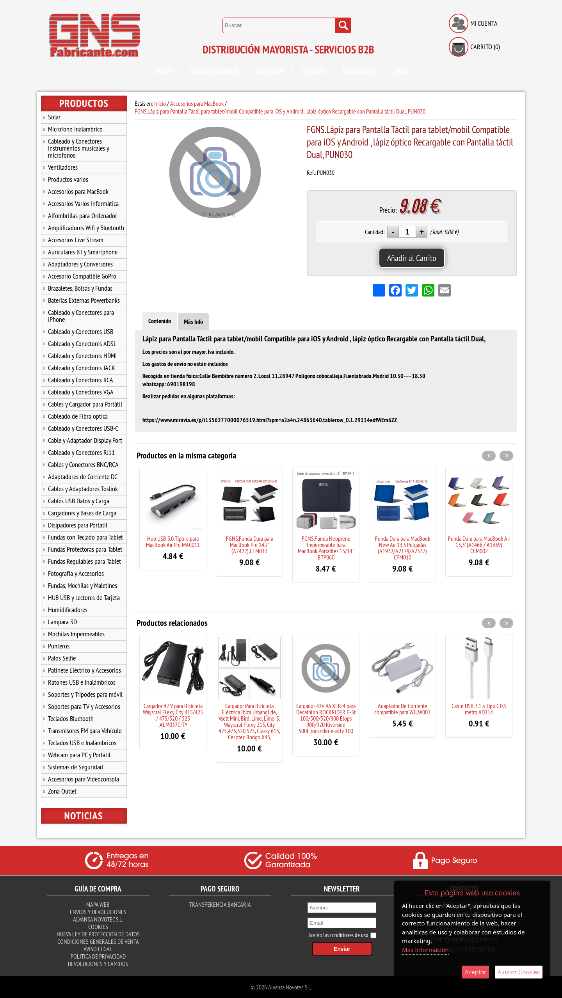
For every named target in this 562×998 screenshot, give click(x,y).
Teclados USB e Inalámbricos (82, 742)
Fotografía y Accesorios (76, 573)
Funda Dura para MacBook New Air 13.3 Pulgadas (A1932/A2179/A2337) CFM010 (402, 548)
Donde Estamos (213, 71)
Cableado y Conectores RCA (80, 379)
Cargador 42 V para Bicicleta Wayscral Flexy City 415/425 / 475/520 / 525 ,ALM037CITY (173, 715)
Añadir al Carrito (411, 257)
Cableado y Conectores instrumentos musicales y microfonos (78, 148)
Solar (54, 116)
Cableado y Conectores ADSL (82, 343)
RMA (401, 71)
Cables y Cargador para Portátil (85, 404)
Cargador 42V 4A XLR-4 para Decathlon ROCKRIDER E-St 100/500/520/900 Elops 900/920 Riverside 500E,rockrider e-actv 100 (326, 718)
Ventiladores (63, 167)
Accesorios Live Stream (75, 239)
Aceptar (475, 972)
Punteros (58, 645)
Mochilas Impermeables (76, 633)
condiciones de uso (349, 935)
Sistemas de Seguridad (75, 766)
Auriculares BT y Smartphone (82, 251)
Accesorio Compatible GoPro (82, 276)
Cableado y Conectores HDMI (82, 355)
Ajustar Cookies (519, 972)
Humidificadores (67, 609)
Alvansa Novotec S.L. (98, 919)
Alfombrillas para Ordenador (82, 215)
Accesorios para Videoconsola (83, 778)
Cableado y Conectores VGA (81, 391)
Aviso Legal (98, 949)
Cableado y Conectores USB (80, 331)
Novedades (360, 71)
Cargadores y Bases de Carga (82, 512)
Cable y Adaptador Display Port (85, 440)
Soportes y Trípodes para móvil (85, 694)
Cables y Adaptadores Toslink (83, 488)
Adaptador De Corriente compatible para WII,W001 (402, 709)
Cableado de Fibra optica (78, 416)
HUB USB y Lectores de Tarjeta (84, 597)
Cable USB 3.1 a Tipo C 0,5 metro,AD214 (479, 709)
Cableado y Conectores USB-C (83, 428)
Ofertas (313, 71)
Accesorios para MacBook (78, 191)
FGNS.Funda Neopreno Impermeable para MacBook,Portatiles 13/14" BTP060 (326, 548)
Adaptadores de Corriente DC (82, 476)
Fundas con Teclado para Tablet (85, 537)
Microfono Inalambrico (75, 128)
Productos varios (68, 179)
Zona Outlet (62, 791)
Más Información (425, 950)
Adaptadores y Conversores (80, 263)
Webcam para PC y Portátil (79, 754)
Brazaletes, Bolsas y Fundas (80, 288)
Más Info (193, 322)
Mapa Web (98, 904)
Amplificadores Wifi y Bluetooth (86, 227)
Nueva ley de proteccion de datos (98, 934)
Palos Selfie (62, 657)
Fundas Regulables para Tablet (84, 561)
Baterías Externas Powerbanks (84, 300)
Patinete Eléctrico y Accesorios (84, 670)
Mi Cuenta (484, 23)
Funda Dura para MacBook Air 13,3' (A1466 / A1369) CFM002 (479, 545)
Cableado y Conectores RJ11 (81, 452)
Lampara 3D (62, 621)
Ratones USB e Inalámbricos (82, 682)
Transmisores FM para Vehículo (85, 730)
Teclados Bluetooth (71, 718)
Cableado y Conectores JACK (81, 367)
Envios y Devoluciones (98, 912)
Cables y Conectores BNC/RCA (83, 464)
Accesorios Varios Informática (83, 203)
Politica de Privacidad (98, 956)
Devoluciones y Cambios (98, 964)
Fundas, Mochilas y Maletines (82, 585)
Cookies (98, 927)
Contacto (269, 71)
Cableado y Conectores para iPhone (81, 316)
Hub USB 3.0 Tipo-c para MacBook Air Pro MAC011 (173, 542)
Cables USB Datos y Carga (78, 500)
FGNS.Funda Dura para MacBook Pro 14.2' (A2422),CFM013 (249, 545)
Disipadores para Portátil (77, 524)
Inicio (164, 71)
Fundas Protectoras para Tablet (85, 549)
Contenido (159, 321)
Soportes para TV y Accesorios (84, 706)
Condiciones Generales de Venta (98, 941)
